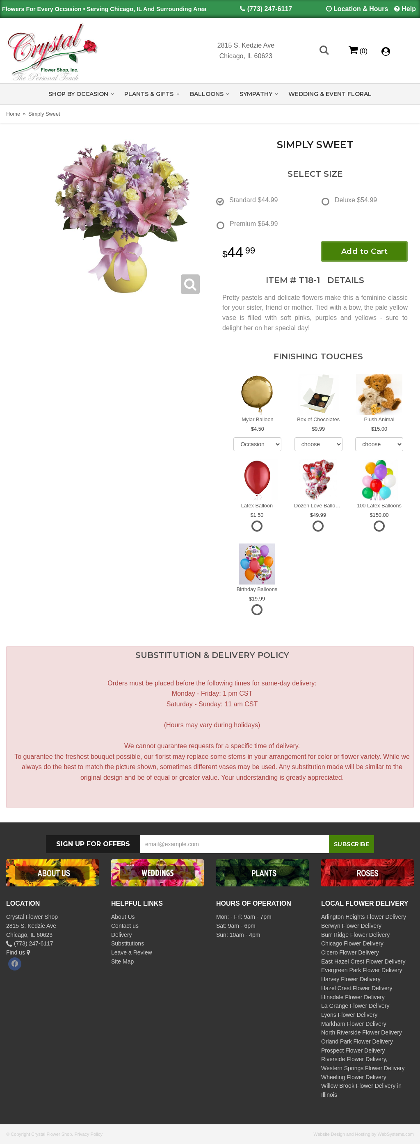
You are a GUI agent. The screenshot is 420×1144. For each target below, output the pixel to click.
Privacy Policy (88, 1134)
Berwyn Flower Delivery (351, 926)
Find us (18, 952)
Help (409, 8)
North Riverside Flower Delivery (361, 1032)
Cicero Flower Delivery (350, 952)
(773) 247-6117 (269, 8)
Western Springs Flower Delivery (363, 1068)
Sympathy (256, 94)
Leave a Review (131, 952)
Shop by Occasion (78, 94)
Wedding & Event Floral (330, 94)
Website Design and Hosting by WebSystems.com (363, 1134)
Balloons (207, 94)
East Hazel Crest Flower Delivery (363, 961)
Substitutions (127, 943)
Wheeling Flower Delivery (353, 1077)
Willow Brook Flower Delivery (358, 1085)
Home (13, 114)
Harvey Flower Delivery (351, 979)
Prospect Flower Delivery (353, 1050)
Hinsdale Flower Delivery (353, 997)
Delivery (121, 935)
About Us (123, 916)
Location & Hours (360, 8)
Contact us (125, 926)
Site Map (122, 961)
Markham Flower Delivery (353, 1024)
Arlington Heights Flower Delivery (363, 916)
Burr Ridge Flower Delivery (355, 935)
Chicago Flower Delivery (352, 943)
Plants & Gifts (148, 94)
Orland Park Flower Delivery (357, 1041)
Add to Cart (364, 251)
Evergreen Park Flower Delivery (361, 970)
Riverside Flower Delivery (353, 1059)
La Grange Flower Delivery (355, 1005)
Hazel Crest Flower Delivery (356, 988)
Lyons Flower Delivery (349, 1015)
